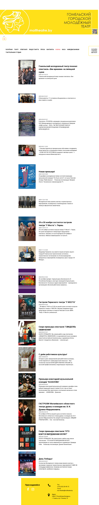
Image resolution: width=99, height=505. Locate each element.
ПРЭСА (43, 49)
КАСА (64, 49)
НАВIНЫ (57, 49)
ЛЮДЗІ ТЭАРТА (34, 49)
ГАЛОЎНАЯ (9, 49)
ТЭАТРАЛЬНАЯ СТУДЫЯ (13, 52)
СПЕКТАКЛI (23, 49)
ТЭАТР (16, 49)
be (4, 39)
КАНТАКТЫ (50, 49)
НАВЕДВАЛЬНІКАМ (73, 49)
